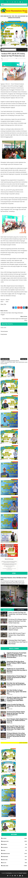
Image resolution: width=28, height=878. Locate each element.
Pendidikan (5, 856)
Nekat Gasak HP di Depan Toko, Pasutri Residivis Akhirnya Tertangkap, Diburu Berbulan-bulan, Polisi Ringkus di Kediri (16, 727)
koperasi (5, 844)
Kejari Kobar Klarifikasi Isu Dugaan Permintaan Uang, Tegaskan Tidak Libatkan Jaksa (16, 691)
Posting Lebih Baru (5, 359)
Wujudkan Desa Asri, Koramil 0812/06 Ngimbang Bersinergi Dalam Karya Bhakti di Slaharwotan (17, 670)
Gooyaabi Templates (23, 873)
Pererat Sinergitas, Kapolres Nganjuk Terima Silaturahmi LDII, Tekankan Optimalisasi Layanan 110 (17, 720)
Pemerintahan (6, 853)
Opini (4, 850)
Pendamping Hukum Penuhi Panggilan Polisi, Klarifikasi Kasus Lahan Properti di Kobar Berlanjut (17, 642)
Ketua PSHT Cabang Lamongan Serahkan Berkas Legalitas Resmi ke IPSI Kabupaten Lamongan (17, 628)
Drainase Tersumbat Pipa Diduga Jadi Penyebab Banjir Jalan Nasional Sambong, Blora (17, 614)
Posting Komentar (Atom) (12, 361)
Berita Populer (7, 610)
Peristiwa (5, 859)
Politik (4, 862)
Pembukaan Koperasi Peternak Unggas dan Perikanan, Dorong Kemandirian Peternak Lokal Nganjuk (16, 677)
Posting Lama (23, 359)
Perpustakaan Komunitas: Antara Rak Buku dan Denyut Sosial (14, 578)
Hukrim (4, 838)
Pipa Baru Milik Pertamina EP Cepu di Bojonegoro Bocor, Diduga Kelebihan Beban (16, 635)
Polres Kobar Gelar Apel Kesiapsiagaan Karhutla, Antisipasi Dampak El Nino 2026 (16, 684)
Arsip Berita (20, 610)
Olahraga (5, 847)
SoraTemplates (9, 873)
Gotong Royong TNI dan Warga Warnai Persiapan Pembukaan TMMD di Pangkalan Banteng (16, 663)
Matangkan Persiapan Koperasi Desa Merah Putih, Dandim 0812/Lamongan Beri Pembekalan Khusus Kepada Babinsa (17, 699)
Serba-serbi (5, 60)
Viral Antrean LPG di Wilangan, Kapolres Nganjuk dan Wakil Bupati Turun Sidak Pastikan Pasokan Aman (17, 621)
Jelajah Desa (6, 841)
